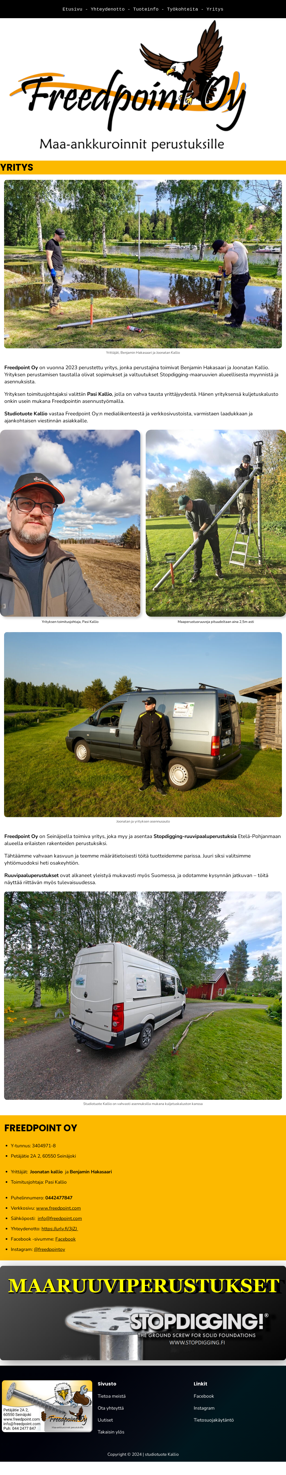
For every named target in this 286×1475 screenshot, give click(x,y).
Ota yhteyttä (111, 1408)
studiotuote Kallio (162, 1455)
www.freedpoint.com (58, 1208)
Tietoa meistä (112, 1396)
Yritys (214, 9)
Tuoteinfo (147, 9)
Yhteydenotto (109, 9)
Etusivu (74, 9)
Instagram (204, 1408)
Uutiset (105, 1420)
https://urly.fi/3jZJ (60, 1229)
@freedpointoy (49, 1249)
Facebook (65, 1239)
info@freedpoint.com (60, 1218)
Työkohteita (184, 9)
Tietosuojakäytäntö (214, 1420)
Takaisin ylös (111, 1432)
